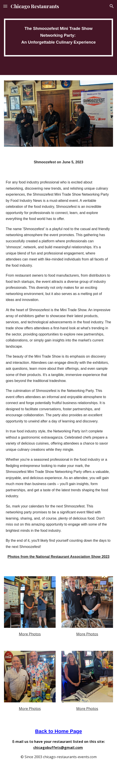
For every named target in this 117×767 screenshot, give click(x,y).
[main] (58, 37)
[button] (5, 6)
